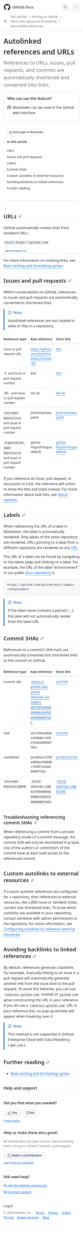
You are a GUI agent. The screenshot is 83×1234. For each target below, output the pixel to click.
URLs (13, 216)
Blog (45, 1217)
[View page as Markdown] (26, 132)
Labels (14, 514)
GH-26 (60, 393)
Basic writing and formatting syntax (33, 265)
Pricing (9, 1217)
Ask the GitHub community (25, 1185)
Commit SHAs (24, 638)
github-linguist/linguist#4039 (66, 447)
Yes (12, 1113)
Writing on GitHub (45, 17)
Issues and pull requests (37, 280)
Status (66, 1213)
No (30, 1113)
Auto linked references (27, 26)
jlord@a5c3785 (66, 757)
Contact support (17, 1192)
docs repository (38, 572)
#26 (59, 349)
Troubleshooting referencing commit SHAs (34, 820)
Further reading (27, 1062)
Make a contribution (24, 1155)
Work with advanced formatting (34, 21)
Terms (40, 1213)
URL (74, 547)
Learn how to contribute (19, 1163)
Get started (19, 17)
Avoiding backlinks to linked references (40, 953)
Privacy (53, 1213)
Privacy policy (12, 1121)
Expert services (28, 1217)
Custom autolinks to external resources (41, 877)
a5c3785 (62, 682)
